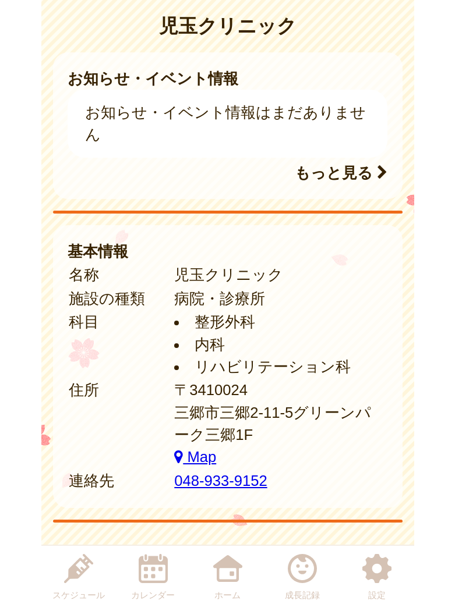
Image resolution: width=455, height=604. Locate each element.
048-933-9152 (220, 480)
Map (195, 457)
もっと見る (341, 173)
